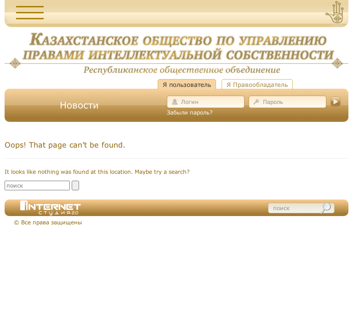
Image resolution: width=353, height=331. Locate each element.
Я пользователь (187, 84)
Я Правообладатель (257, 84)
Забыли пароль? (190, 112)
